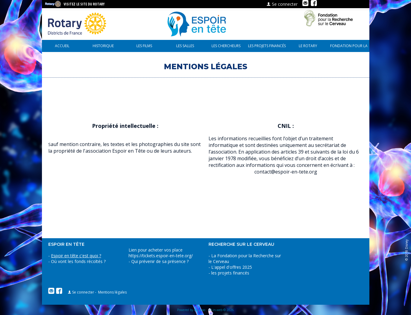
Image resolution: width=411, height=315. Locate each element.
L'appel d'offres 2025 (231, 267)
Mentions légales (112, 292)
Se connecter (282, 4)
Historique (103, 45)
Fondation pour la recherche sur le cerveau (349, 47)
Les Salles (185, 45)
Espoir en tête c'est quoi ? (76, 255)
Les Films (144, 45)
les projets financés (267, 45)
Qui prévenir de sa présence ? (159, 261)
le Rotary (308, 45)
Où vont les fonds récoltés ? (78, 261)
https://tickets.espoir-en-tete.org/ (161, 255)
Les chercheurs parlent (226, 47)
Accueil (62, 45)
